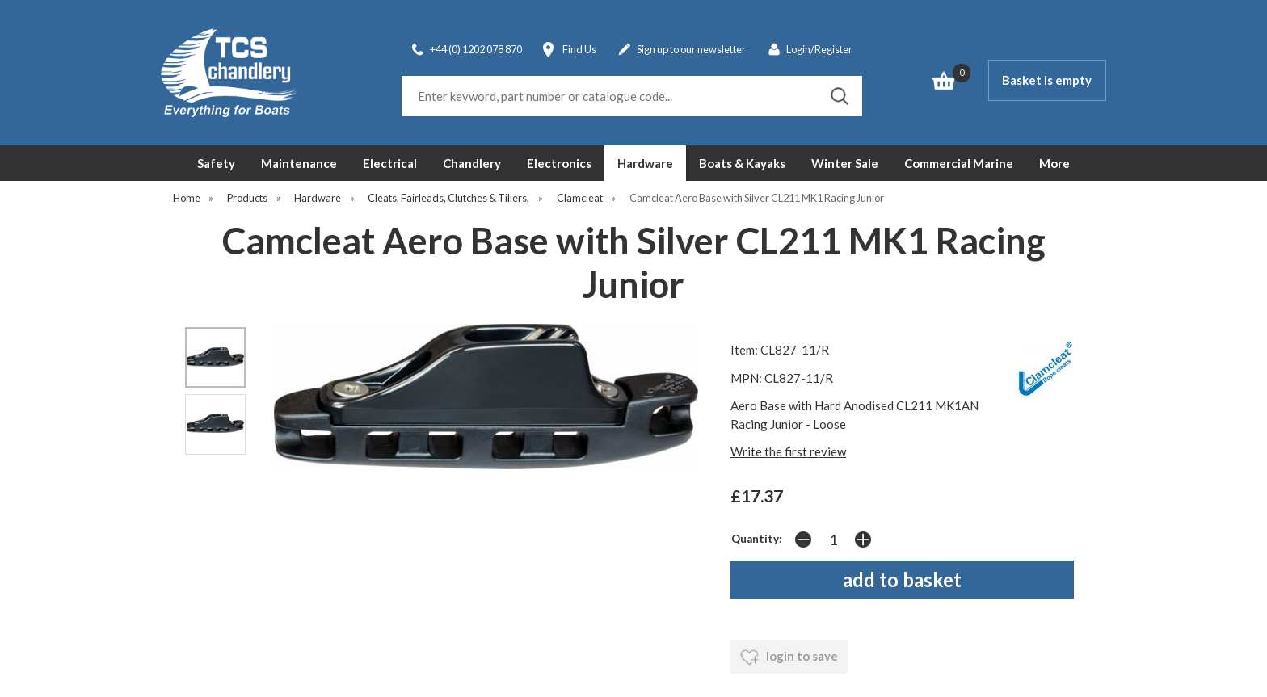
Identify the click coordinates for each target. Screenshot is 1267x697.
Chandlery (472, 163)
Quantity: (756, 538)
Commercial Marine (958, 163)
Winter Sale (844, 163)
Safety (216, 163)
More (1054, 163)
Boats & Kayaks (742, 163)
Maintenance (299, 163)
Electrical (390, 163)
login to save (789, 657)
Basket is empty (1047, 80)
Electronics (559, 163)
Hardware (645, 163)
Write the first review (788, 451)
